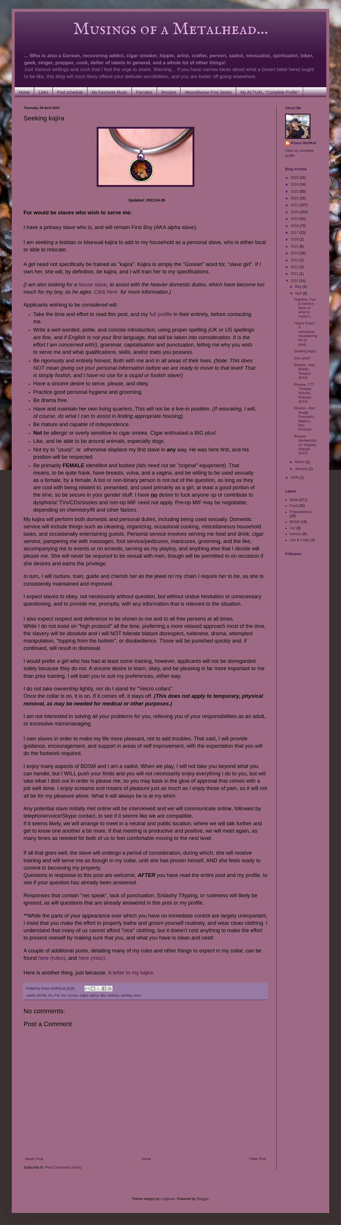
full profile (160, 314)
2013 (295, 260)
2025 (295, 178)
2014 (295, 253)
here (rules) (51, 958)
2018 (295, 226)
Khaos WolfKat (303, 143)
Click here (106, 292)
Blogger (202, 1199)
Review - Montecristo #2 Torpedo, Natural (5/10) (305, 445)
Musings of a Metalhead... (146, 29)
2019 (295, 219)
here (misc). (92, 958)
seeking (126, 995)
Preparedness (301, 512)
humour (296, 534)
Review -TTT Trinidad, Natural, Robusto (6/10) (304, 393)
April (299, 293)
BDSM (41, 995)
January (301, 469)
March (300, 462)
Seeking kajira (305, 351)
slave (137, 995)
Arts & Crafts (300, 540)
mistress (113, 995)
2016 (295, 239)
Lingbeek (168, 1199)
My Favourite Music (109, 92)
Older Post (257, 1159)
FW (56, 995)
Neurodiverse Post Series (208, 92)
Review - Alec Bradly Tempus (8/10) (304, 371)
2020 (295, 212)
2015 (295, 246)
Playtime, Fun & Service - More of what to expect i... (305, 308)
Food (293, 506)
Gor (63, 995)
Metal (294, 500)
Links (43, 92)
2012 (295, 267)
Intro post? (302, 358)
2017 (295, 233)
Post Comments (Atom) (63, 1167)
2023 (295, 191)
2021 (295, 205)
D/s (50, 995)
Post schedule (70, 92)
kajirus (94, 995)
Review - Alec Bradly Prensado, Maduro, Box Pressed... (304, 418)
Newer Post (34, 1159)
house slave (92, 285)
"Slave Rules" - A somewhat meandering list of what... (305, 334)
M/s (103, 995)
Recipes (168, 92)
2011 (295, 274)
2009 (295, 477)
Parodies (144, 92)
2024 (295, 184)
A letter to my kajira (130, 973)
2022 (295, 198)
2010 (295, 281)
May (298, 287)
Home (24, 92)
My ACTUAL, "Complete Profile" (269, 92)
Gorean (73, 995)
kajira (84, 995)
